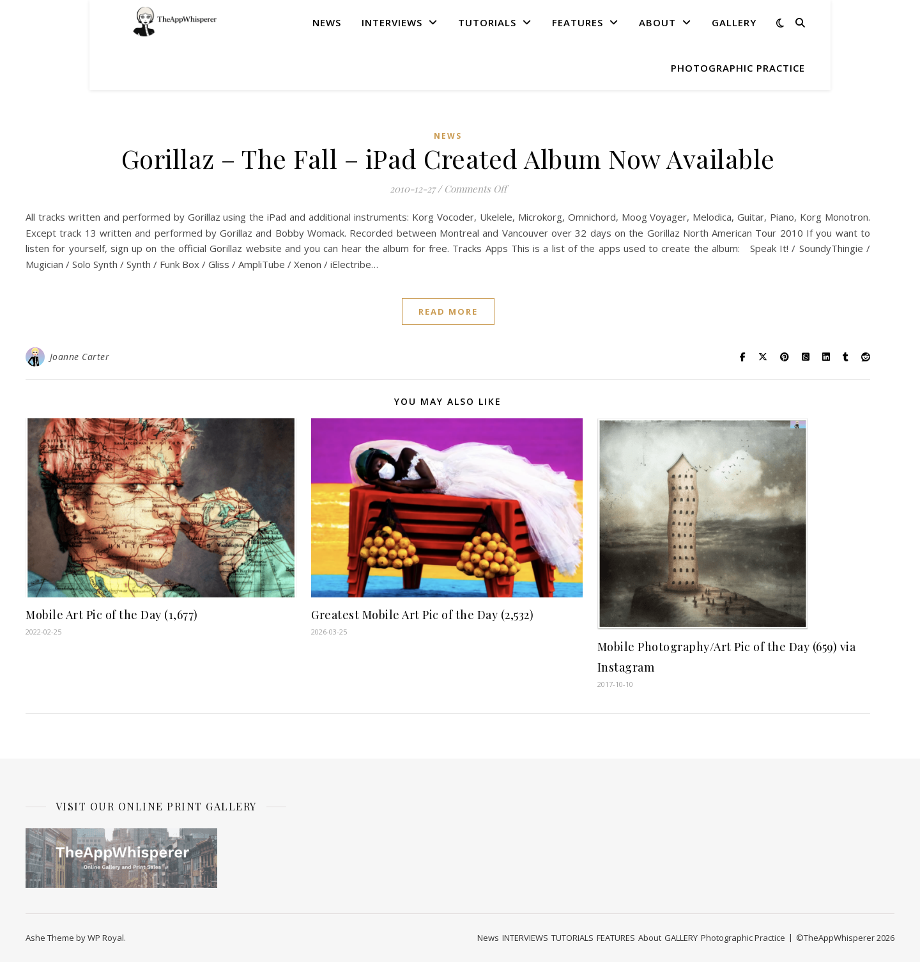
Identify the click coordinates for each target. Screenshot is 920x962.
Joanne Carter (80, 357)
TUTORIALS (487, 22)
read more (448, 311)
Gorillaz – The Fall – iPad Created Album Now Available (448, 158)
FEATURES (577, 22)
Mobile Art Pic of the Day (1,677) (112, 614)
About (657, 22)
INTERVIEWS (392, 22)
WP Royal (106, 937)
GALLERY (734, 22)
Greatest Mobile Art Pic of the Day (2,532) (422, 614)
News (326, 22)
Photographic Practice (738, 67)
